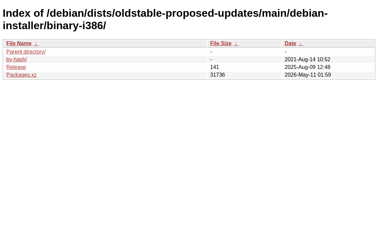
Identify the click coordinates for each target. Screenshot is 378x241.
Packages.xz (21, 75)
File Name (19, 43)
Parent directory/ (25, 52)
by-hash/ (16, 59)
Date (290, 43)
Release (16, 67)
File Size (221, 43)
